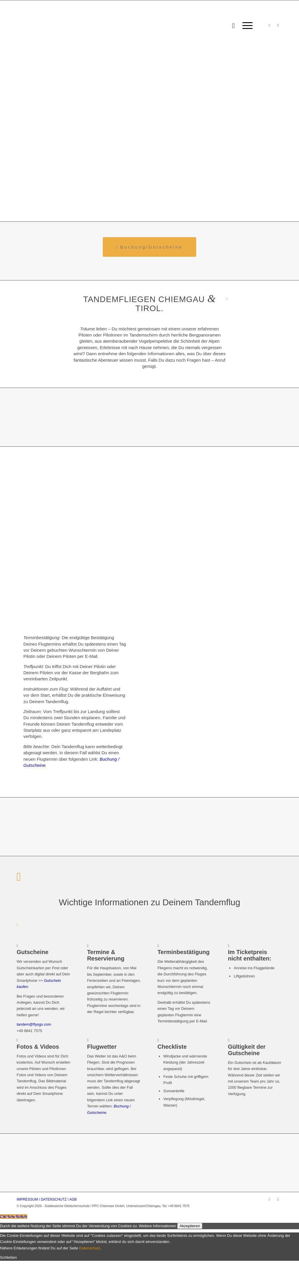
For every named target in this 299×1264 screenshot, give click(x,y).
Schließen (8, 1257)
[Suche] (233, 25)
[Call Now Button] (13, 1216)
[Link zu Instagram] (269, 25)
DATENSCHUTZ (54, 1199)
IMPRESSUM (27, 1199)
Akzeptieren (190, 1226)
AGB (73, 1199)
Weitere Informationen (157, 1226)
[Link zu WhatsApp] (278, 25)
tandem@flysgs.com (34, 1024)
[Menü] (246, 25)
